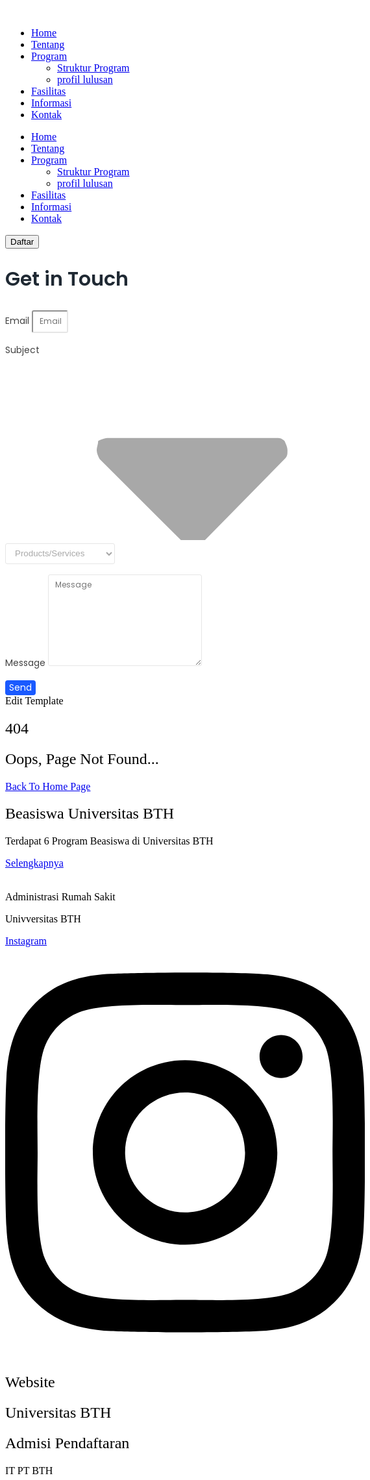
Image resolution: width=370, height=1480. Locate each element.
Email (18, 320)
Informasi (51, 102)
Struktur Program (93, 67)
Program (49, 56)
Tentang (47, 44)
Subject (22, 349)
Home (43, 32)
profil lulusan (85, 79)
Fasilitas (48, 91)
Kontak (46, 114)
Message (26, 662)
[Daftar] (22, 242)
